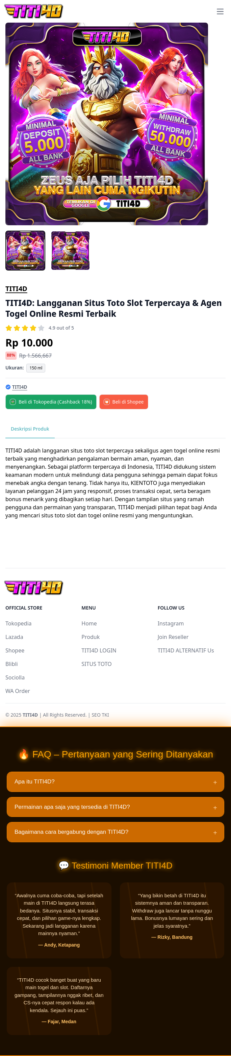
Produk (90, 637)
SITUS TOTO (96, 664)
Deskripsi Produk (30, 429)
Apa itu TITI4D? (116, 782)
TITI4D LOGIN (98, 650)
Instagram (171, 623)
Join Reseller (173, 637)
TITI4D (16, 288)
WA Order (17, 691)
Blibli (11, 664)
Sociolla (15, 677)
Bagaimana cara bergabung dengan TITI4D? (116, 833)
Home (89, 623)
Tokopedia (18, 623)
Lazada (14, 637)
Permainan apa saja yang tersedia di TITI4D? (116, 808)
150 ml (35, 368)
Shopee (14, 650)
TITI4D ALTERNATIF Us (186, 650)
